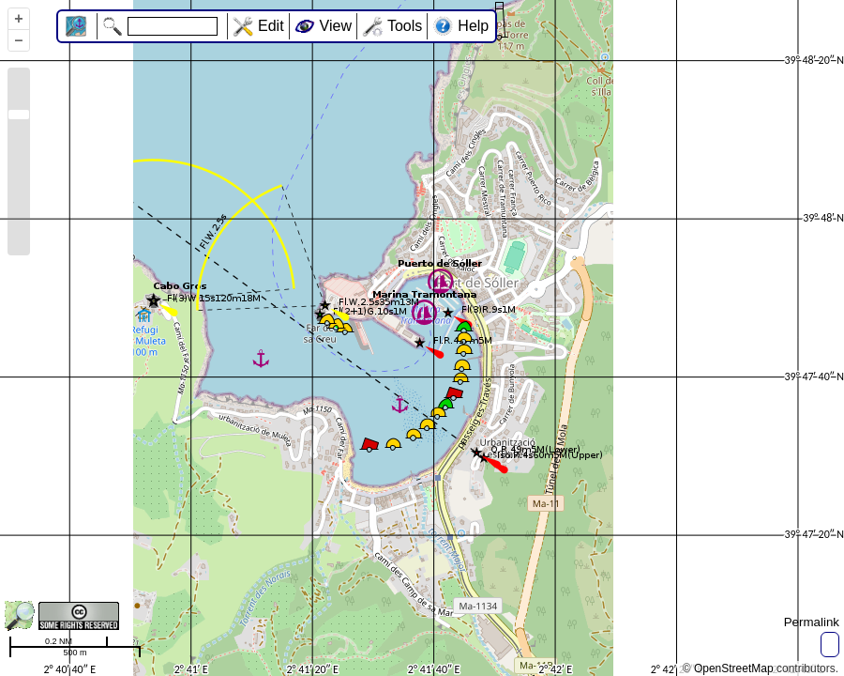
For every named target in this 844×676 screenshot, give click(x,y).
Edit (271, 26)
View (336, 26)
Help (473, 26)
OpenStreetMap (734, 668)
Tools (404, 26)
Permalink (811, 622)
